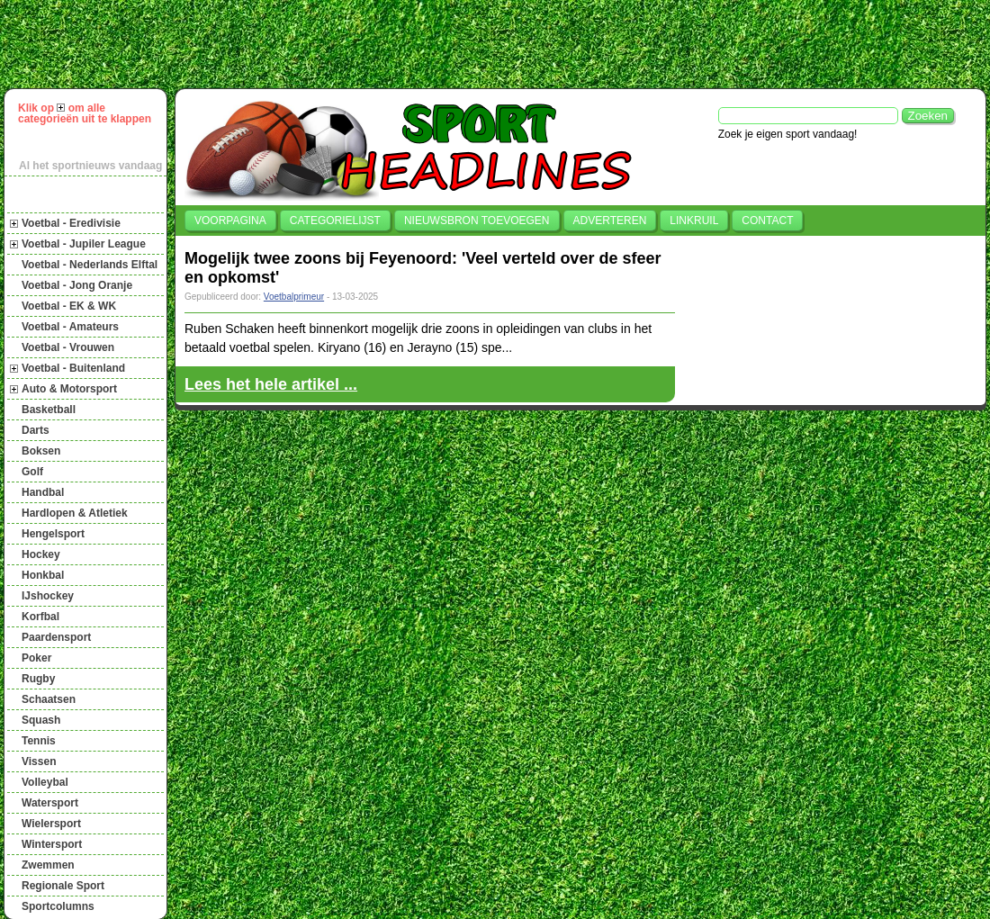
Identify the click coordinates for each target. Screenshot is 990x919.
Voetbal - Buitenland (73, 368)
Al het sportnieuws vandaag (90, 165)
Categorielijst (335, 220)
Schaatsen (49, 699)
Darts (36, 430)
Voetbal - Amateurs (70, 326)
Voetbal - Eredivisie (71, 223)
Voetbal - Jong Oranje (77, 285)
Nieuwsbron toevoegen (477, 220)
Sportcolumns (58, 906)
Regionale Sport (63, 885)
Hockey (41, 554)
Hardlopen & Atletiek (75, 513)
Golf (32, 471)
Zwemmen (48, 865)
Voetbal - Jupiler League (84, 244)
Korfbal (40, 616)
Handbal (43, 492)
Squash (41, 720)
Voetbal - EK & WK (69, 306)
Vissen (39, 761)
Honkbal (43, 575)
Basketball (49, 409)
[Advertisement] (503, 44)
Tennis (39, 740)
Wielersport (51, 823)
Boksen (41, 451)
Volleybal (45, 782)
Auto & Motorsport (69, 389)
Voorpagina (230, 220)
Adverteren (610, 220)
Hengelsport (53, 533)
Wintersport (52, 844)
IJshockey (48, 596)
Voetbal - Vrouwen (68, 347)
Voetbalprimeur (294, 297)
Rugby (38, 678)
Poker (36, 658)
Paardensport (56, 637)
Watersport (50, 803)
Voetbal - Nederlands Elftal (90, 264)
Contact (767, 220)
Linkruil (694, 220)
